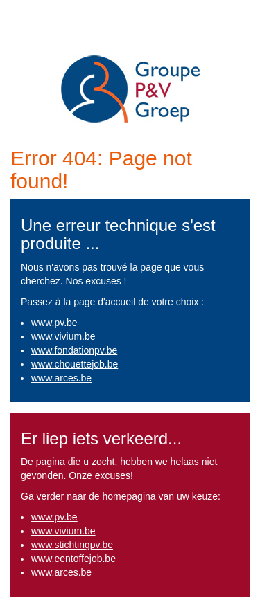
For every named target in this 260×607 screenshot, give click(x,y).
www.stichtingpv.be (72, 544)
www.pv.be (54, 322)
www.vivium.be (63, 336)
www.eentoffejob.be (73, 558)
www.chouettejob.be (74, 364)
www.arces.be (61, 377)
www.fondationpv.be (74, 350)
